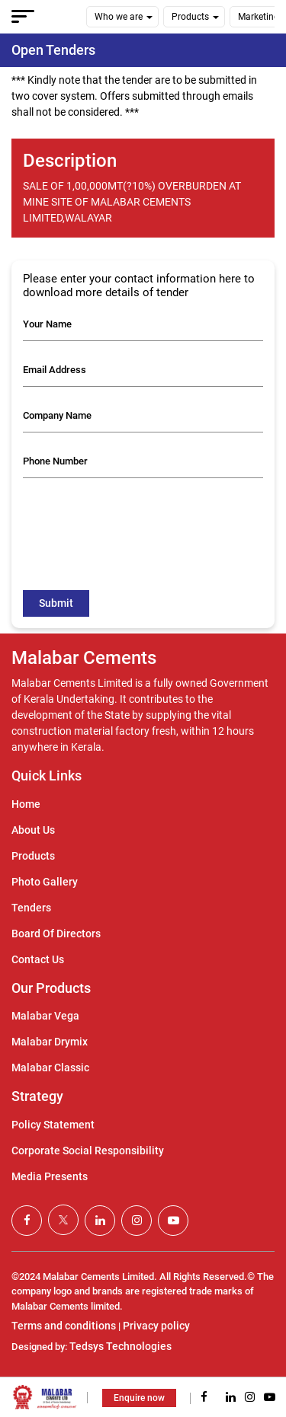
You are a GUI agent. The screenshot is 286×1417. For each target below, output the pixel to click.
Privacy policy (156, 1326)
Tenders (31, 908)
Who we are (119, 16)
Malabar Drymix (49, 1042)
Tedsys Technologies (120, 1346)
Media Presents (49, 1176)
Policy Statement (53, 1125)
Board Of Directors (56, 933)
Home (25, 804)
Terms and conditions (63, 1326)
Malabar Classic (50, 1067)
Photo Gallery (44, 882)
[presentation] (139, 519)
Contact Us (37, 959)
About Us (33, 830)
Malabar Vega (45, 1016)
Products (190, 16)
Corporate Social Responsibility (87, 1150)
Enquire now (139, 1398)
